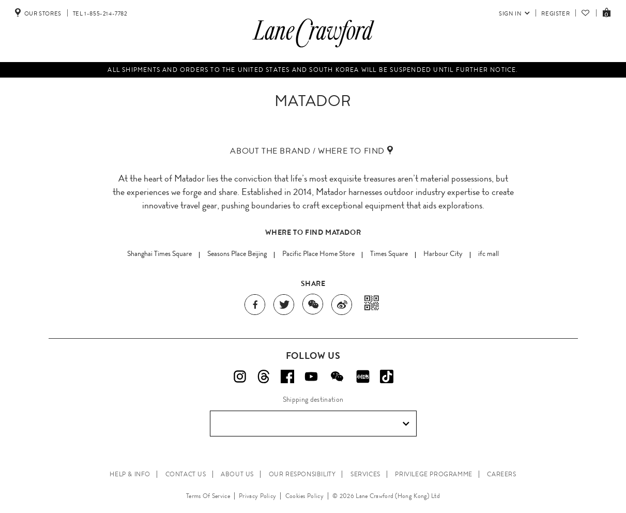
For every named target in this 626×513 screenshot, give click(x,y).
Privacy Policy (257, 496)
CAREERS (501, 474)
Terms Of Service (208, 496)
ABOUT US (237, 474)
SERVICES (365, 474)
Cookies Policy (304, 496)
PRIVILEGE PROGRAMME (433, 474)
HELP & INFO (130, 474)
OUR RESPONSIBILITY (302, 474)
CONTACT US (185, 474)
